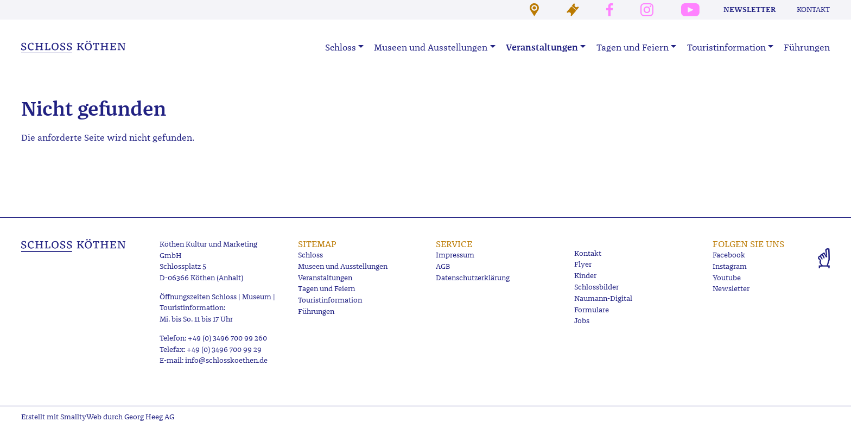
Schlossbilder (596, 287)
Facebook (729, 255)
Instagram (730, 266)
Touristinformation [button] (726, 47)
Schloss (310, 255)
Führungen (807, 47)
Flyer (583, 264)
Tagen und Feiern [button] (632, 47)
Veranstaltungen (325, 277)
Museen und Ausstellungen (343, 266)
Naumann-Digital (603, 298)
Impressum (455, 255)
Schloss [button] (340, 47)
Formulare (591, 309)
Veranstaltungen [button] (542, 47)
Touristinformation (330, 300)
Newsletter (749, 9)
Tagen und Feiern (326, 288)
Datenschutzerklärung (473, 277)
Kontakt (813, 9)
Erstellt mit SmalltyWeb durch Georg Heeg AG (97, 416)
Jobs (581, 320)
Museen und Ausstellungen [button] (430, 47)
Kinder (585, 275)
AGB (443, 266)
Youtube (727, 277)
